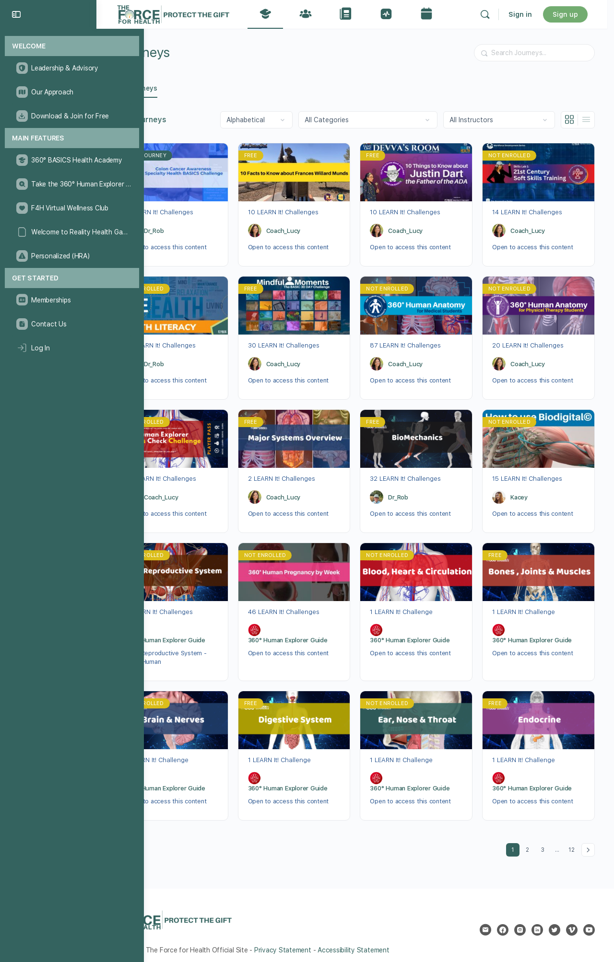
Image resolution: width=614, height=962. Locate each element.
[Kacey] (502, 491)
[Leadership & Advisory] (72, 68)
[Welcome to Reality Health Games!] (72, 232)
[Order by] (256, 119)
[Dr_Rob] (146, 228)
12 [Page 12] (573, 839)
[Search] (491, 14)
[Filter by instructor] (499, 119)
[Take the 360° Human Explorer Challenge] (72, 184)
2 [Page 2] (529, 839)
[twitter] (554, 921)
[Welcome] (72, 46)
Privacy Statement (296, 941)
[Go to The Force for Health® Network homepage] (187, 13)
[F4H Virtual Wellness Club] (72, 208)
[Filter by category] (367, 119)
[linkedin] (537, 921)
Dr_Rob (168, 228)
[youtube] (589, 921)
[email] (485, 921)
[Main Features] (72, 138)
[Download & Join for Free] (72, 116)
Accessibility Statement (367, 941)
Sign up (572, 14)
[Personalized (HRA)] (72, 256)
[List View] (586, 120)
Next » (588, 840)
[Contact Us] (72, 324)
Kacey (522, 491)
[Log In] (72, 348)
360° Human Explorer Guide (179, 633)
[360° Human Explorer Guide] (146, 623)
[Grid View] (569, 120)
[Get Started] (72, 278)
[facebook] (502, 921)
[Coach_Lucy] (265, 228)
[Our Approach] (72, 92)
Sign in (527, 14)
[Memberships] (72, 300)
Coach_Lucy (294, 228)
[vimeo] (572, 921)
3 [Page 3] (545, 839)
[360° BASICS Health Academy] (72, 160)
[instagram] (520, 921)
